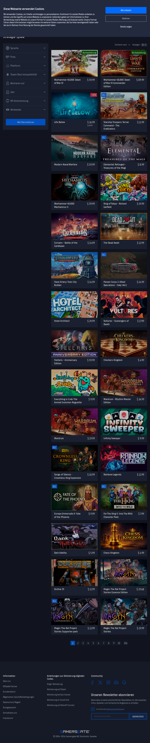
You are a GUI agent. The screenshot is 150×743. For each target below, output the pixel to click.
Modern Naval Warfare (65, 164)
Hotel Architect (62, 320)
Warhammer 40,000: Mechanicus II (64, 205)
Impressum (8, 718)
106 (125, 643)
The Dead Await (111, 242)
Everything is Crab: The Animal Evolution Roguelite (68, 401)
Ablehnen (126, 18)
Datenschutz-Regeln (12, 702)
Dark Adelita (60, 552)
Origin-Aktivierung (55, 684)
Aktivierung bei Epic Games (58, 694)
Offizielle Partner (10, 686)
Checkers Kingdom (113, 360)
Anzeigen (136, 44)
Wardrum (59, 438)
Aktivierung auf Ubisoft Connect (60, 705)
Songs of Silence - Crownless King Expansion (67, 476)
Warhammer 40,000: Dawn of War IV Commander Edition (117, 83)
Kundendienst (9, 691)
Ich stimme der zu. (110, 709)
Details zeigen (126, 26)
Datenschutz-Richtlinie (114, 709)
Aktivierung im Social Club (58, 699)
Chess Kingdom (111, 552)
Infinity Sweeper (112, 438)
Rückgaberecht (9, 707)
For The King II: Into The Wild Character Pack (118, 515)
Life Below (59, 122)
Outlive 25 (59, 589)
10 (119, 643)
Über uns (7, 681)
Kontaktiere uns (10, 712)
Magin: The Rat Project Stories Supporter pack (66, 629)
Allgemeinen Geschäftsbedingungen (18, 697)
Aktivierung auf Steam (56, 689)
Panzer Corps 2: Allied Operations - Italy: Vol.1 (115, 283)
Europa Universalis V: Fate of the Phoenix (67, 515)
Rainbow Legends (112, 474)
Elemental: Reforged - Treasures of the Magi (115, 166)
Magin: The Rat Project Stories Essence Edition (116, 590)
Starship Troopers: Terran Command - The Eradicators (116, 125)
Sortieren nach (121, 44)
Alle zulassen (126, 10)
